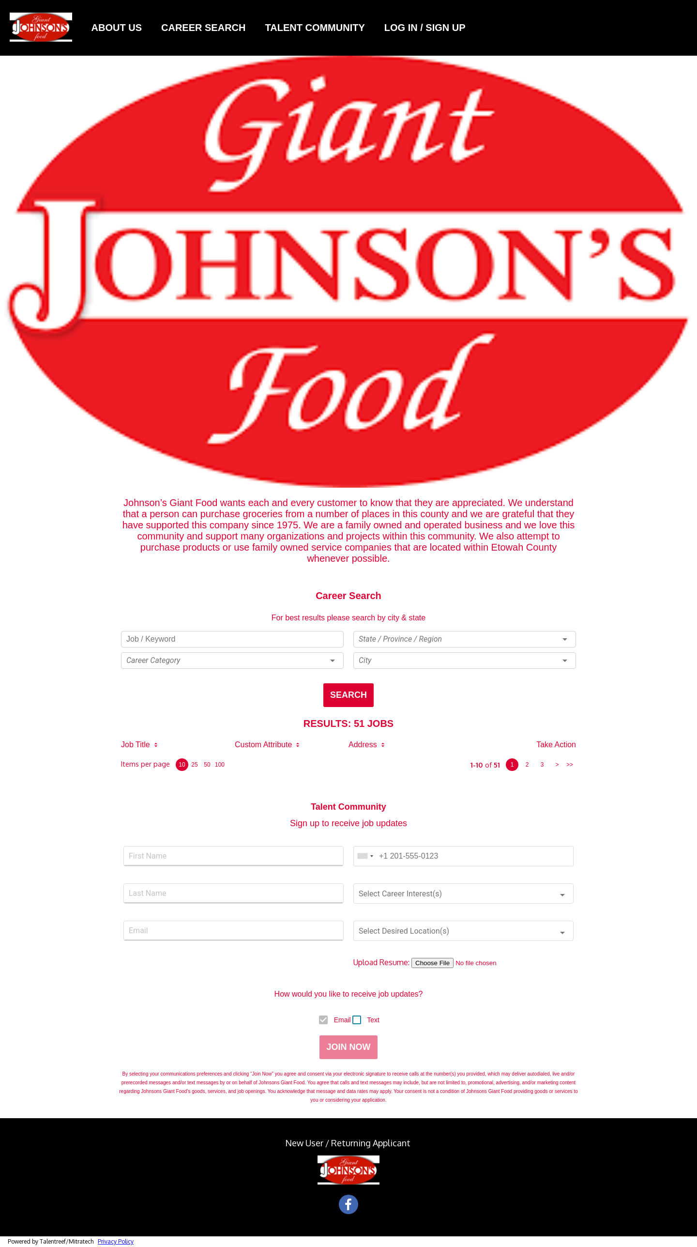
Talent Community (314, 27)
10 (182, 764)
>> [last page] (569, 764)
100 (220, 764)
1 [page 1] (512, 764)
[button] (232, 660)
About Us (116, 27)
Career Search (203, 27)
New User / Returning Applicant (348, 1143)
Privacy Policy (116, 1241)
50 (207, 764)
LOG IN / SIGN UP (426, 27)
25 (194, 764)
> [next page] (557, 764)
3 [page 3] (542, 764)
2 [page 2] (527, 764)
